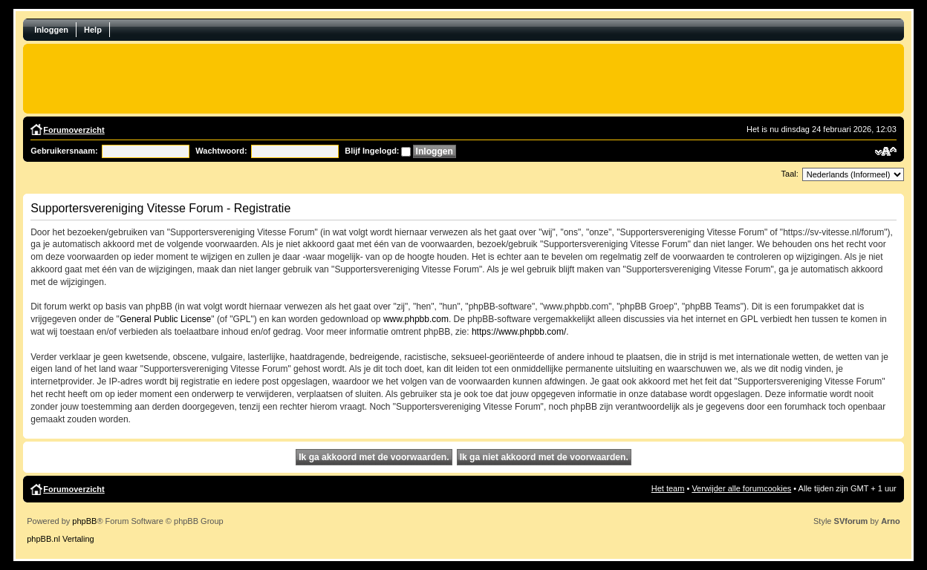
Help (93, 29)
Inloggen (51, 29)
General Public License (165, 319)
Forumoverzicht (74, 129)
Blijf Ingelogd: (372, 150)
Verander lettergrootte (886, 151)
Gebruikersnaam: (63, 150)
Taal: (789, 173)
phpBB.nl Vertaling (60, 538)
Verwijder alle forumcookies (741, 488)
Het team (668, 488)
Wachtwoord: (221, 150)
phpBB (84, 521)
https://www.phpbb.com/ (519, 332)
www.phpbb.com (416, 319)
